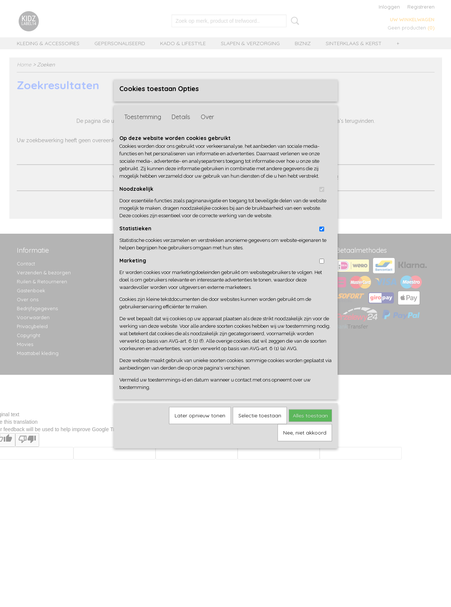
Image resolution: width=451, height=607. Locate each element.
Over (207, 129)
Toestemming (142, 129)
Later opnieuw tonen (200, 427)
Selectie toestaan (259, 427)
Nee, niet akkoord (304, 444)
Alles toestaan (310, 427)
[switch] (321, 201)
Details (181, 129)
